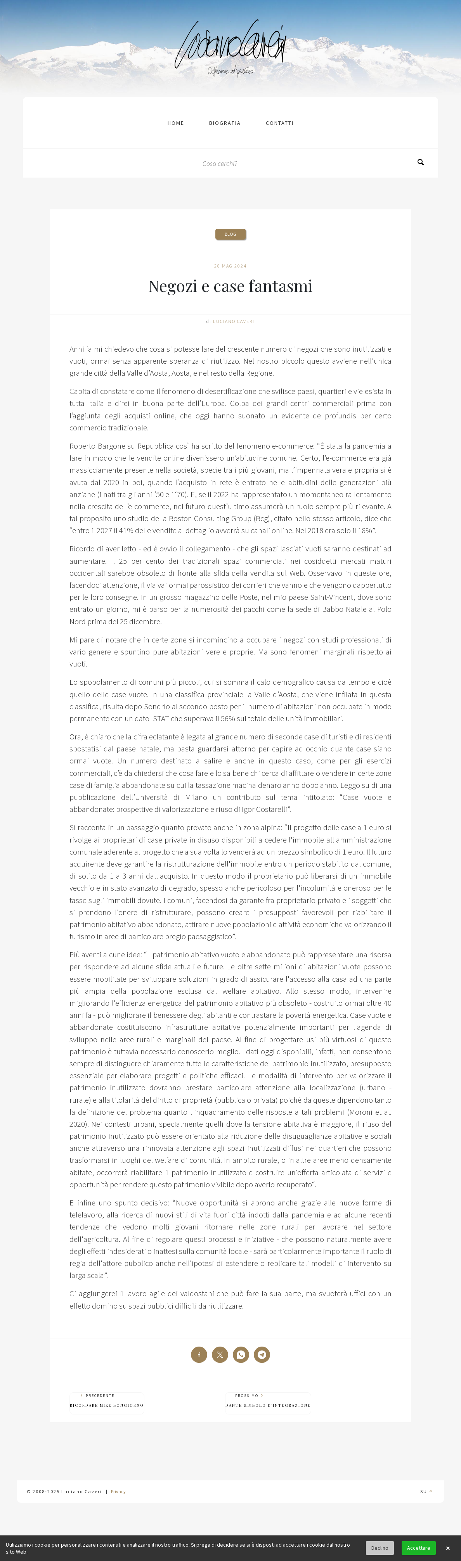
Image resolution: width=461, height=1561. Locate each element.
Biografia (225, 122)
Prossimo (268, 1400)
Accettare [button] (418, 1547)
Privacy (118, 1491)
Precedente (107, 1400)
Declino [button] (379, 1547)
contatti (280, 122)
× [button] (448, 1548)
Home (176, 122)
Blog (230, 234)
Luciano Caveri (234, 321)
